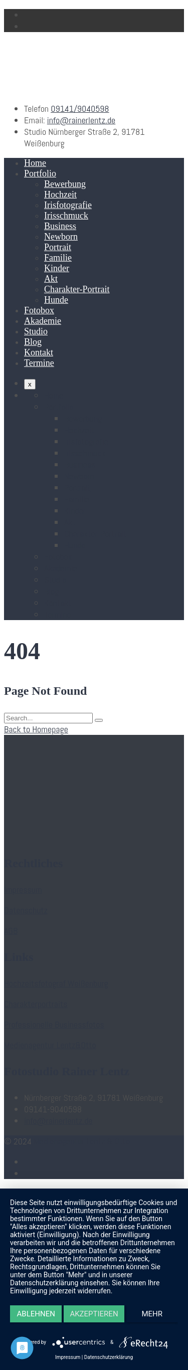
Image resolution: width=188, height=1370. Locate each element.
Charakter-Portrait (77, 289)
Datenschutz (26, 910)
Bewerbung (65, 184)
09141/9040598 (80, 108)
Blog (33, 342)
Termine (39, 363)
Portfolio (40, 173)
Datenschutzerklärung (108, 1357)
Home (35, 163)
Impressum (23, 889)
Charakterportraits (35, 1004)
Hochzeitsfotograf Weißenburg (56, 983)
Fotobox (39, 310)
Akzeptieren (94, 1313)
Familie (58, 258)
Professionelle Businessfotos (54, 1024)
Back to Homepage (36, 729)
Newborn (61, 237)
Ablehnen (36, 1313)
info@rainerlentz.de (81, 120)
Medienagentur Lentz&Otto (50, 1045)
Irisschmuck (66, 216)
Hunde (56, 300)
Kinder (56, 268)
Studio (36, 331)
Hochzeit (60, 194)
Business (60, 226)
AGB (11, 930)
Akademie (42, 321)
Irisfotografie (68, 205)
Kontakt (38, 352)
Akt (51, 279)
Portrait (57, 247)
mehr (152, 1313)
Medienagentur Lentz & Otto (82, 1141)
